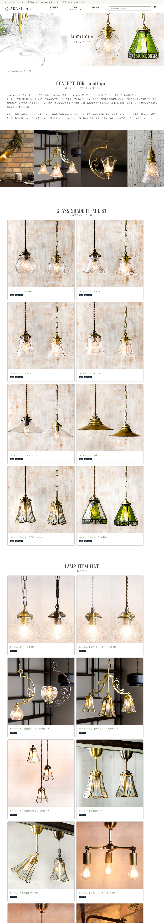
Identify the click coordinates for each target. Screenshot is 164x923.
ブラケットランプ (34, 688)
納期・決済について (92, 677)
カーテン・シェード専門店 (123, 677)
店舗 (57, 699)
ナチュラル (60, 677)
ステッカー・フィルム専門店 (124, 681)
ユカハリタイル (110, 872)
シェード (31, 692)
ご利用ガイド (89, 673)
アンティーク (61, 684)
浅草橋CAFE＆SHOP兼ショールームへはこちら (102, 855)
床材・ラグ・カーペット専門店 (125, 684)
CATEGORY (54, 9)
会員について (89, 695)
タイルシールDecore (128, 872)
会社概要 (87, 688)
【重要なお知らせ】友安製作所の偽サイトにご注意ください (82, 735)
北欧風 (58, 673)
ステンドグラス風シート (79, 872)
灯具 (29, 699)
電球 (29, 695)
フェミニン (60, 692)
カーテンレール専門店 (122, 673)
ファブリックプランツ (80, 894)
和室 (57, 695)
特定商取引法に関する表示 (95, 692)
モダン (58, 688)
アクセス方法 (62, 853)
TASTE (74, 9)
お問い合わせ (89, 684)
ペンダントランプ (34, 677)
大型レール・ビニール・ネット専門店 (125, 693)
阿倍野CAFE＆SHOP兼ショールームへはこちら (61, 855)
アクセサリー (32, 703)
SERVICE (95, 9)
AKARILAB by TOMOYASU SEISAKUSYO (79, 917)
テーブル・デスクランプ (37, 673)
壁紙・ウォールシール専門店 (124, 688)
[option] (65, 158)
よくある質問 (89, 681)
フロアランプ (32, 681)
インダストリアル (63, 681)
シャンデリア (32, 684)
